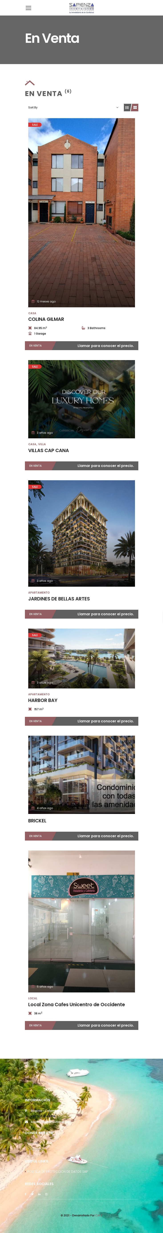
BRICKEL (37, 827)
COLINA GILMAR (46, 326)
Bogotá (31, 1150)
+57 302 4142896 (43, 1123)
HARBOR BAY (42, 707)
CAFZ (98, 1222)
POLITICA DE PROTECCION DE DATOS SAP (57, 1178)
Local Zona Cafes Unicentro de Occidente (76, 1011)
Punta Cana (34, 1156)
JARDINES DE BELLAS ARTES (59, 605)
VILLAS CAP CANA (48, 457)
